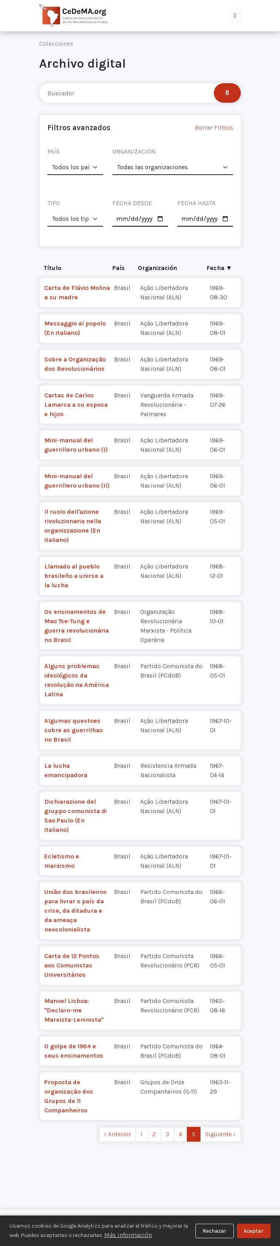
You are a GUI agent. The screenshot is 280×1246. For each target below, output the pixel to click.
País (118, 268)
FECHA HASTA (196, 203)
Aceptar (254, 1231)
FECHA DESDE (132, 203)
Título (52, 268)
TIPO (53, 203)
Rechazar (214, 1231)
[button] (235, 15)
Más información (128, 1235)
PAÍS (53, 151)
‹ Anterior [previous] (117, 1134)
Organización (157, 268)
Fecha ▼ (219, 268)
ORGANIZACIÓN (134, 151)
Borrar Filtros (214, 127)
